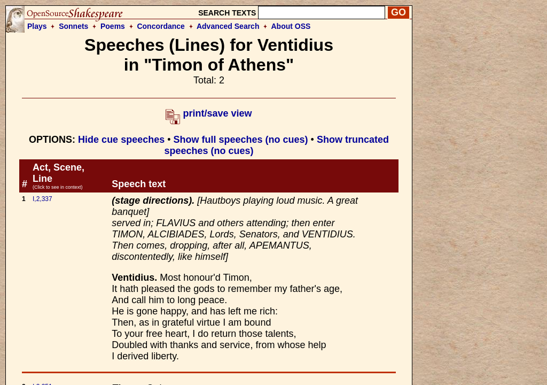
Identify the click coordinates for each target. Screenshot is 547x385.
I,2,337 (42, 199)
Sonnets (73, 26)
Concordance (160, 26)
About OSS (291, 26)
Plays (37, 26)
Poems (112, 26)
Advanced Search (228, 26)
